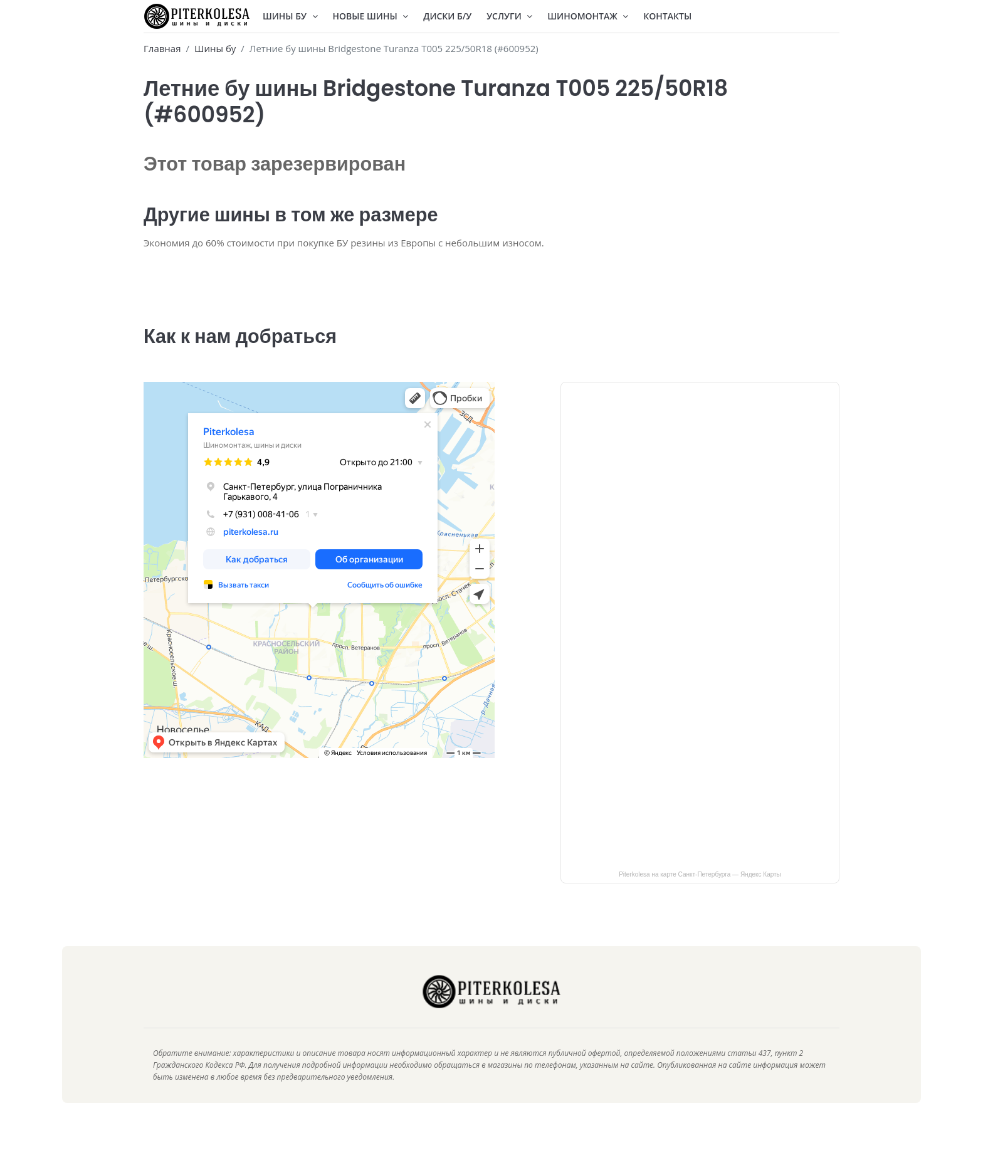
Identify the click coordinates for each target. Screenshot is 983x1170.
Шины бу (215, 48)
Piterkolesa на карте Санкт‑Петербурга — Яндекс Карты (700, 891)
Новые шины (371, 16)
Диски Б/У (447, 16)
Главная (162, 48)
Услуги (509, 16)
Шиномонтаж (587, 16)
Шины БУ (290, 16)
